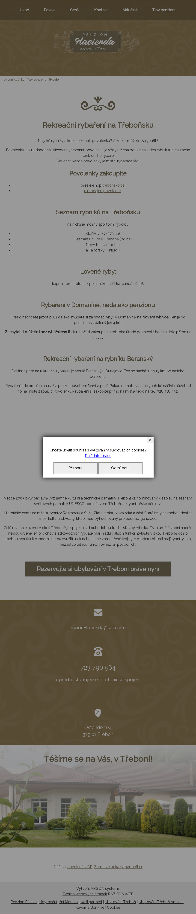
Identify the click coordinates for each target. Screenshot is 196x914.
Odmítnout (120, 468)
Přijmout (75, 468)
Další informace (98, 456)
